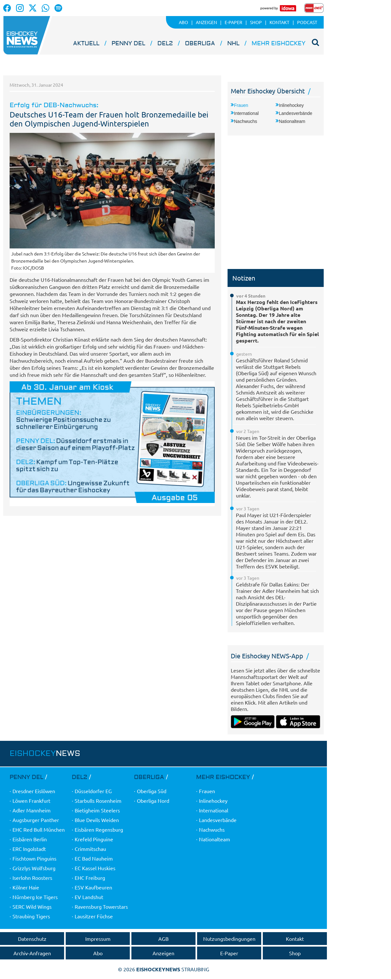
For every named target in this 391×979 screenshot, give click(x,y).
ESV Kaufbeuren (93, 887)
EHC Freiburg (90, 877)
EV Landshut (89, 897)
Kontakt (295, 938)
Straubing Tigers (31, 916)
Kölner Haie (25, 887)
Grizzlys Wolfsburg (33, 868)
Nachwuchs (245, 121)
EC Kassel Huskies (95, 868)
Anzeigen (163, 953)
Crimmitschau (90, 848)
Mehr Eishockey (278, 43)
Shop (295, 953)
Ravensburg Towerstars (101, 906)
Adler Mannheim (31, 810)
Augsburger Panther (35, 820)
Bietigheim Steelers (97, 810)
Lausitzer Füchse (94, 916)
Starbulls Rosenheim (98, 800)
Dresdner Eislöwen (33, 791)
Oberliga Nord (153, 800)
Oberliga (200, 43)
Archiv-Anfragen (32, 953)
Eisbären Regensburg (99, 829)
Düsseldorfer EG (93, 791)
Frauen (241, 105)
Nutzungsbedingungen (229, 938)
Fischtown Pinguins (34, 858)
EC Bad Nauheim (94, 858)
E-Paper (229, 953)
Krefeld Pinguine (94, 839)
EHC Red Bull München (38, 829)
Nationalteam (292, 121)
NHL (233, 43)
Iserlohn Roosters (32, 877)
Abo (98, 953)
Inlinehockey (291, 105)
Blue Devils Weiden (97, 820)
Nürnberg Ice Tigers (35, 897)
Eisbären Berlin (29, 839)
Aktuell (86, 43)
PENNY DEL (128, 43)
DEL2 (165, 43)
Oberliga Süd (151, 791)
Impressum (98, 938)
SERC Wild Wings (32, 906)
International (246, 113)
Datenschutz (32, 938)
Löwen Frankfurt (31, 800)
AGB (163, 938)
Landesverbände (295, 113)
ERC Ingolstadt (29, 848)
